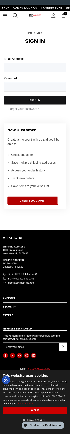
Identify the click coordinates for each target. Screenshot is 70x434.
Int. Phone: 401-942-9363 (20, 278)
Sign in (35, 100)
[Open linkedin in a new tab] (33, 355)
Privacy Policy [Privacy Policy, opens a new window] (25, 403)
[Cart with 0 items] (64, 15)
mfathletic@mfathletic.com (20, 283)
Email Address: (14, 58)
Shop (5, 7)
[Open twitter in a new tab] (12, 355)
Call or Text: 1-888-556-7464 (22, 274)
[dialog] (35, 402)
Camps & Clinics (25, 7)
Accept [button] (34, 410)
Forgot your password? (23, 108)
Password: (11, 78)
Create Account (32, 200)
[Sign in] (53, 15)
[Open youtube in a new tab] (19, 355)
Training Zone (51, 7)
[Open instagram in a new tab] (26, 355)
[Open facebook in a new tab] (5, 355)
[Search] (15, 15)
